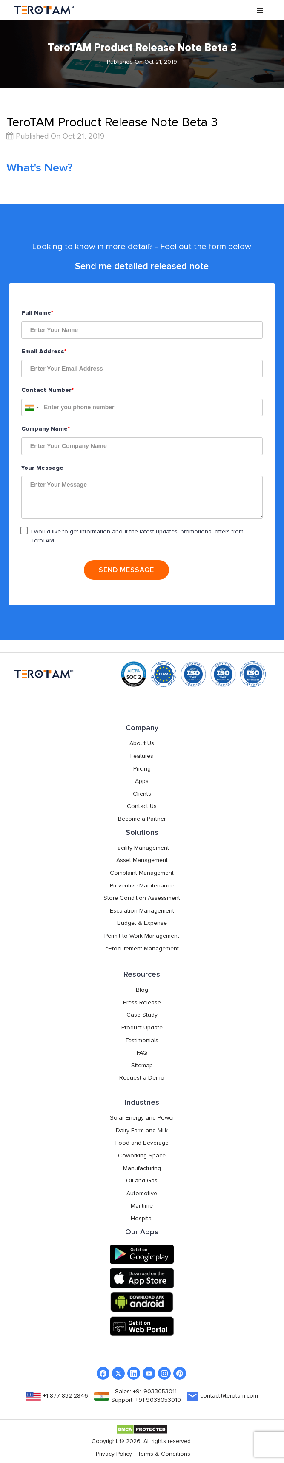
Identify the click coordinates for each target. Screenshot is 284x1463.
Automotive (141, 1193)
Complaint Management (142, 873)
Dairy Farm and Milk (142, 1131)
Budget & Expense (142, 923)
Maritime (142, 1206)
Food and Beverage (142, 1143)
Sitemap (142, 1066)
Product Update (142, 1028)
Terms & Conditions (164, 1454)
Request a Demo (141, 1078)
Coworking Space (142, 1156)
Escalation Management (142, 911)
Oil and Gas (142, 1181)
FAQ (142, 1053)
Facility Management (142, 848)
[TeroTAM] (44, 10)
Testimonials (141, 1040)
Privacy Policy (114, 1454)
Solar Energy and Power (142, 1118)
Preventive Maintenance (142, 886)
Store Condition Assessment (141, 898)
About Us (141, 743)
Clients (142, 794)
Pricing (142, 769)
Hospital (142, 1219)
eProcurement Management (142, 949)
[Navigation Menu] (260, 10)
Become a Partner (142, 819)
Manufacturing (142, 1168)
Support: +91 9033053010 (146, 1400)
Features (141, 756)
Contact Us (142, 806)
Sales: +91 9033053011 (146, 1392)
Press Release (142, 1003)
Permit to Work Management (141, 936)
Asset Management (142, 860)
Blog (142, 990)
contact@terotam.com (229, 1396)
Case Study (142, 1015)
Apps (142, 781)
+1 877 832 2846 (65, 1396)
